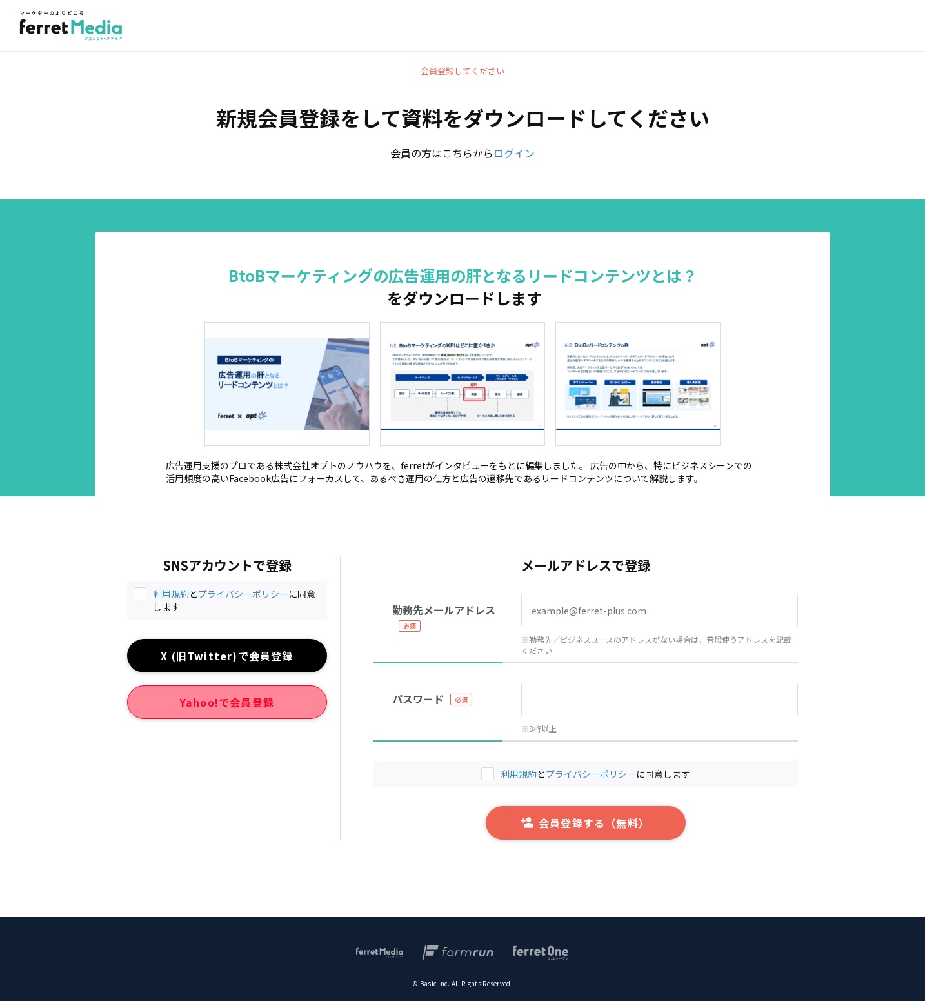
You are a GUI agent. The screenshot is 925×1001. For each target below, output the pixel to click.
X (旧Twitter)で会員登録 (227, 655)
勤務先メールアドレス (443, 610)
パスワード (418, 699)
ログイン (514, 153)
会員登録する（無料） (585, 823)
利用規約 (171, 593)
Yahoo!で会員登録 (227, 702)
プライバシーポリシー (243, 593)
